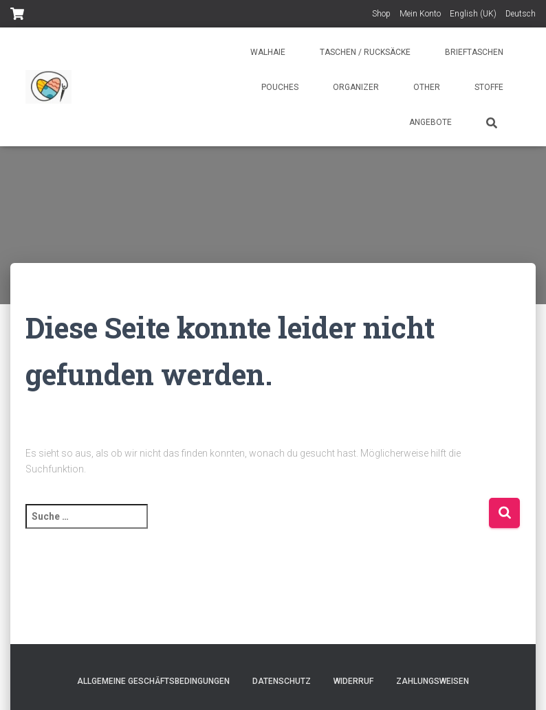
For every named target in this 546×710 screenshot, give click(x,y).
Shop (381, 14)
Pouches (279, 87)
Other (426, 87)
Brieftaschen (474, 52)
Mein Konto (420, 14)
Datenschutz (281, 681)
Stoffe (488, 87)
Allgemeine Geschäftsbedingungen (153, 681)
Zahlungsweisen (432, 681)
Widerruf (353, 681)
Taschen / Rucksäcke (365, 52)
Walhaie (267, 52)
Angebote (430, 122)
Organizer (356, 87)
